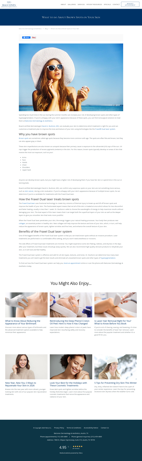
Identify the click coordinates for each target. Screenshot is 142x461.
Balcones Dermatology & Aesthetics (30, 29)
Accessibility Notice (91, 428)
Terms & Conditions (74, 428)
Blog (46, 29)
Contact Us (105, 428)
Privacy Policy (59, 428)
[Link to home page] (8, 4)
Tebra (80, 453)
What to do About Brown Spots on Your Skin (65, 29)
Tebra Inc (48, 428)
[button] (130, 4)
